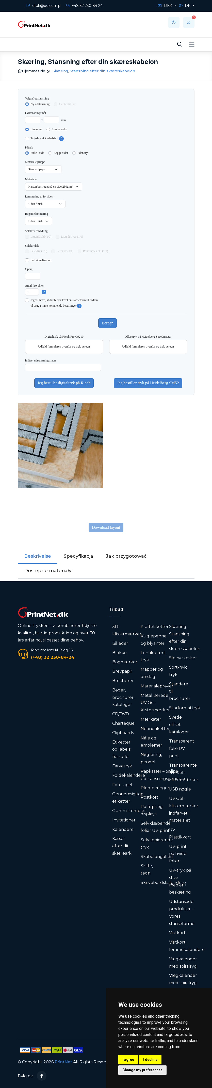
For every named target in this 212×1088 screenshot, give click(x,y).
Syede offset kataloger (179, 724)
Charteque (123, 723)
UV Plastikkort (180, 833)
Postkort (149, 797)
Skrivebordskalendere (163, 882)
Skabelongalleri (157, 856)
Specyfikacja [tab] (78, 556)
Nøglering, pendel (151, 758)
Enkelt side (37, 153)
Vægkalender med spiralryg (183, 963)
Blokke (119, 652)
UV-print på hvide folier (178, 854)
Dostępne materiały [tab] (47, 570)
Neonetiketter (155, 728)
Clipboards (123, 732)
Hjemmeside (31, 71)
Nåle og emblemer (151, 742)
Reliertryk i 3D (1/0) (95, 251)
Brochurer (123, 680)
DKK (165, 5)
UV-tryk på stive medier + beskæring (180, 881)
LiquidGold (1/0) (40, 236)
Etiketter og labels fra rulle (121, 749)
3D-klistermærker (126, 630)
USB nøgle (180, 789)
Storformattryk (184, 707)
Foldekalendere (128, 775)
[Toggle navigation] (191, 44)
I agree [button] (128, 1060)
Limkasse (36, 129)
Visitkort (177, 932)
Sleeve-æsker (183, 657)
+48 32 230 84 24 (84, 5)
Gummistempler (129, 810)
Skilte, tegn (147, 869)
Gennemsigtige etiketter (127, 798)
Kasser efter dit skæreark (122, 846)
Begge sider (61, 153)
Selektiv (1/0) (38, 251)
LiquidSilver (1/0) (72, 236)
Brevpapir (122, 671)
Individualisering (40, 260)
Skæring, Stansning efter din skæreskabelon (184, 637)
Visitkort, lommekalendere (187, 946)
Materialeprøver (157, 686)
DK (185, 5)
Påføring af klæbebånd (44, 138)
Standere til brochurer (179, 691)
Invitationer (124, 820)
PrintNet (63, 1062)
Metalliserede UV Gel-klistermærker (155, 703)
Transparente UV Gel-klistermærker (183, 772)
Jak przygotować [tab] (126, 556)
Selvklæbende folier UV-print (156, 827)
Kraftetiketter (155, 626)
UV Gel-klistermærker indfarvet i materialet (183, 809)
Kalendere (123, 829)
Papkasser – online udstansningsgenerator (164, 775)
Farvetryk (122, 766)
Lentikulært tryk (153, 656)
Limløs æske (59, 129)
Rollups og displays (152, 810)
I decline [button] (150, 1060)
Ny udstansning (40, 104)
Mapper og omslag (152, 673)
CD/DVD (120, 714)
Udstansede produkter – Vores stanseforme (181, 912)
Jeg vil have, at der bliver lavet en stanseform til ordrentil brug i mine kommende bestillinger (64, 303)
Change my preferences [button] (142, 1070)
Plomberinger (155, 787)
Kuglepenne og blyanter (154, 640)
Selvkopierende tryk (157, 843)
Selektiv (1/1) (65, 251)
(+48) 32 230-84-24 (52, 657)
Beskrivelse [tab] (37, 556)
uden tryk (83, 153)
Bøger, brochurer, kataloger (123, 697)
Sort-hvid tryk (178, 671)
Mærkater (151, 719)
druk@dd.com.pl (43, 5)
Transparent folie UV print (181, 748)
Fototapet (122, 784)
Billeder (120, 643)
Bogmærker (124, 662)
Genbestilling (67, 104)
